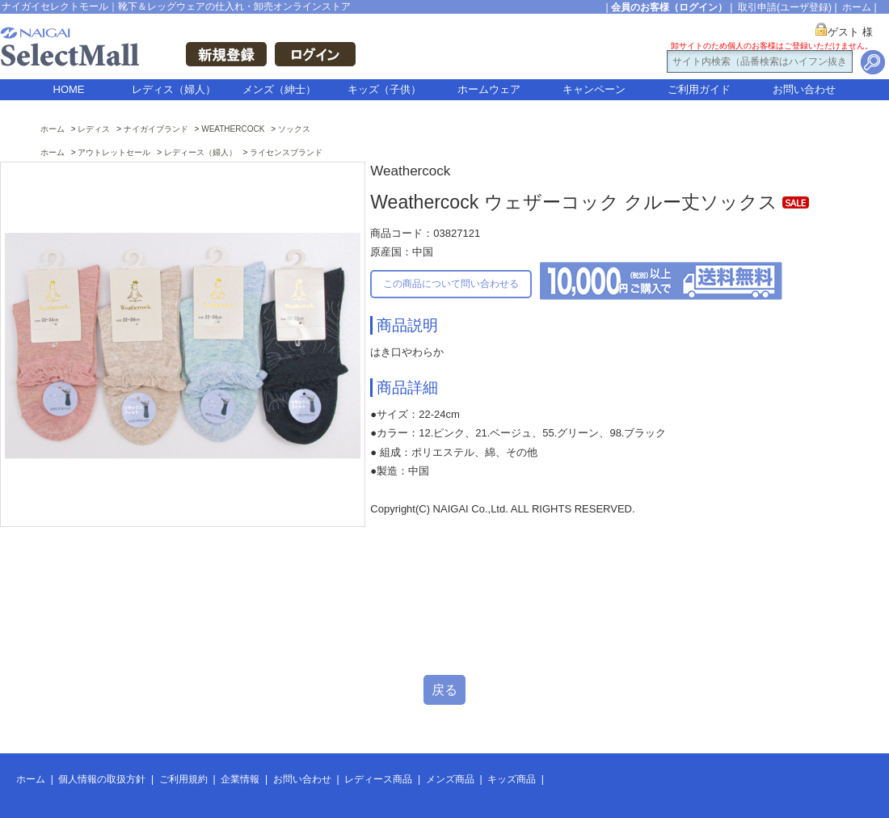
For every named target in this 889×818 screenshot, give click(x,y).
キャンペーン (594, 89)
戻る (444, 690)
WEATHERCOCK (232, 128)
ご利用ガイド (699, 89)
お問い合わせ (804, 89)
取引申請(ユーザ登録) (785, 7)
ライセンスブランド (286, 152)
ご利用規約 (183, 779)
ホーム (856, 7)
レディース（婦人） (200, 152)
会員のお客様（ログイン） (669, 7)
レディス (94, 128)
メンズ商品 (450, 779)
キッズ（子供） (384, 89)
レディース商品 (378, 779)
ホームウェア (488, 89)
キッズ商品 (511, 779)
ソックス (294, 128)
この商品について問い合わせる (451, 283)
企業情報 (240, 779)
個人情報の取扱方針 (101, 779)
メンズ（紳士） (279, 89)
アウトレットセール (114, 152)
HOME (69, 89)
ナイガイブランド (156, 128)
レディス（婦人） (174, 89)
